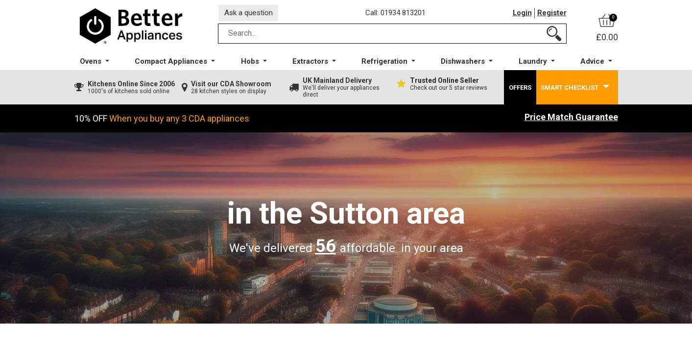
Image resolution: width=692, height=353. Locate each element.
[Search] (554, 36)
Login (522, 14)
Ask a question (250, 14)
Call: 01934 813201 (397, 14)
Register (552, 14)
